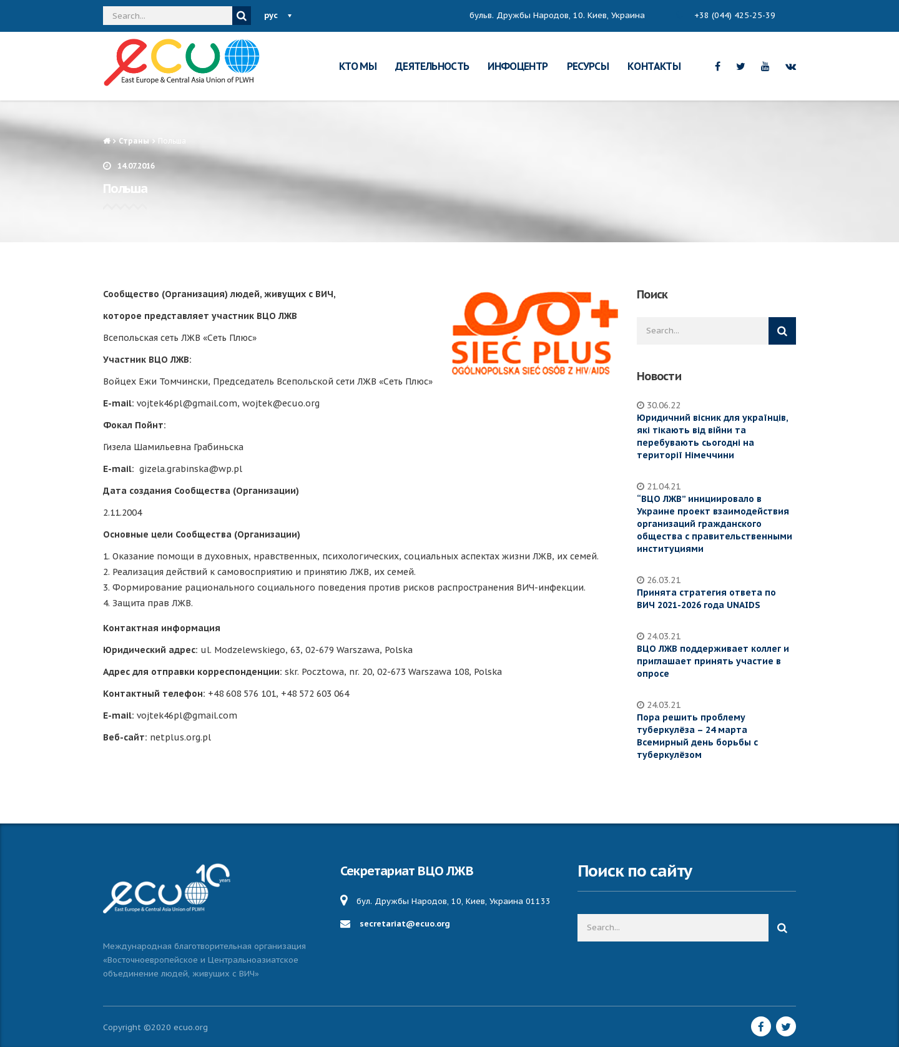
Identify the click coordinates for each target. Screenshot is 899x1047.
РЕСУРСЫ (588, 66)
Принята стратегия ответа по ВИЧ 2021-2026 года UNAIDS (706, 599)
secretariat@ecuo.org (405, 923)
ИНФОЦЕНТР (518, 66)
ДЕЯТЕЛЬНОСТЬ (432, 66)
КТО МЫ (357, 66)
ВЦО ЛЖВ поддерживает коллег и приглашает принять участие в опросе (713, 661)
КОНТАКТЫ (653, 66)
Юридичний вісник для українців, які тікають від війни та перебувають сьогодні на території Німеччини (712, 436)
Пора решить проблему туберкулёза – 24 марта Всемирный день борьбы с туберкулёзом (697, 736)
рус (271, 15)
